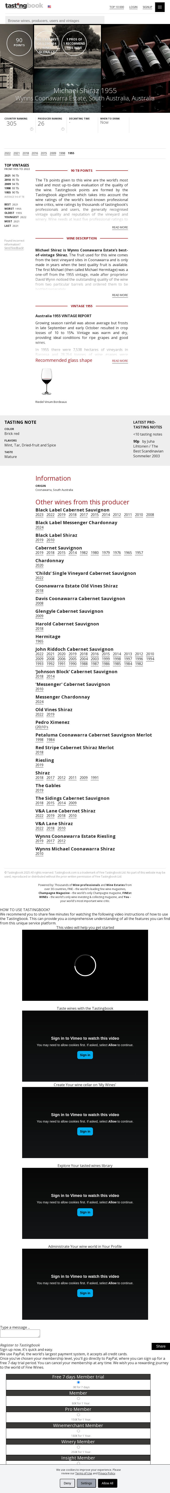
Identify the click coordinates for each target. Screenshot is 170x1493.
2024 (39, 527)
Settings (86, 1483)
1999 (106, 658)
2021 (17, 153)
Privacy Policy (106, 1473)
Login (133, 7)
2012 (117, 514)
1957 (139, 552)
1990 (73, 663)
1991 (62, 663)
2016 (35, 153)
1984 (128, 663)
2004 (84, 658)
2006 (62, 658)
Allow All (107, 1483)
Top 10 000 (117, 7)
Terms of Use (83, 1473)
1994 (150, 658)
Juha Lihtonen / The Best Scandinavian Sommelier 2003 (148, 448)
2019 (62, 514)
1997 (128, 658)
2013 (128, 653)
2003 (95, 658)
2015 (44, 153)
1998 (62, 153)
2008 (150, 514)
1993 (39, 663)
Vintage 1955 (82, 306)
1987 (95, 663)
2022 (7, 153)
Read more (120, 227)
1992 (50, 663)
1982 (84, 552)
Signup (147, 7)
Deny (67, 1483)
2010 (139, 514)
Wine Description (82, 238)
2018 (26, 153)
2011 (128, 514)
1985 (117, 663)
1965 (128, 552)
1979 (106, 552)
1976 (117, 552)
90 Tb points (82, 170)
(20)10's (41, 727)
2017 (84, 514)
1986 (106, 663)
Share (161, 1348)
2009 (53, 153)
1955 (71, 153)
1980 (95, 552)
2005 (73, 658)
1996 (139, 658)
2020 (39, 565)
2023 (39, 514)
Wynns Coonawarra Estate (50, 98)
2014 (106, 514)
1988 (84, 663)
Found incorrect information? (14, 244)
